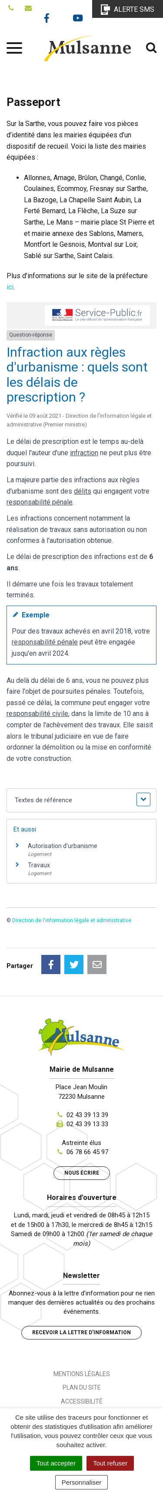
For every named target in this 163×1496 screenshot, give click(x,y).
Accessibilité (82, 1401)
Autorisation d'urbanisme (62, 845)
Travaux (39, 865)
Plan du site (82, 1387)
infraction (84, 453)
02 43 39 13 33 (87, 1124)
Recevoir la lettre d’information (81, 1332)
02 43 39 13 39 (87, 1115)
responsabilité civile (37, 713)
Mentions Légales (81, 1373)
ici (10, 287)
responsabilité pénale (40, 502)
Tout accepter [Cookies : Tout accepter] (56, 1463)
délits (82, 491)
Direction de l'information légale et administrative (71, 920)
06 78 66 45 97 (87, 1152)
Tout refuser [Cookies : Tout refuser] (110, 1463)
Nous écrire (81, 1173)
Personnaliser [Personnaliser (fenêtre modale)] (82, 1482)
